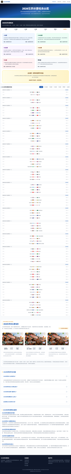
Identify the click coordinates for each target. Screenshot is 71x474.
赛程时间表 (27, 462)
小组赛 (41, 87)
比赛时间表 (59, 1)
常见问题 (68, 1)
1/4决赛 (55, 87)
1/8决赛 (50, 87)
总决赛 (68, 87)
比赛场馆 (64, 1)
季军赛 (64, 87)
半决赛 (60, 87)
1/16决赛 (45, 87)
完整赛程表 (54, 1)
